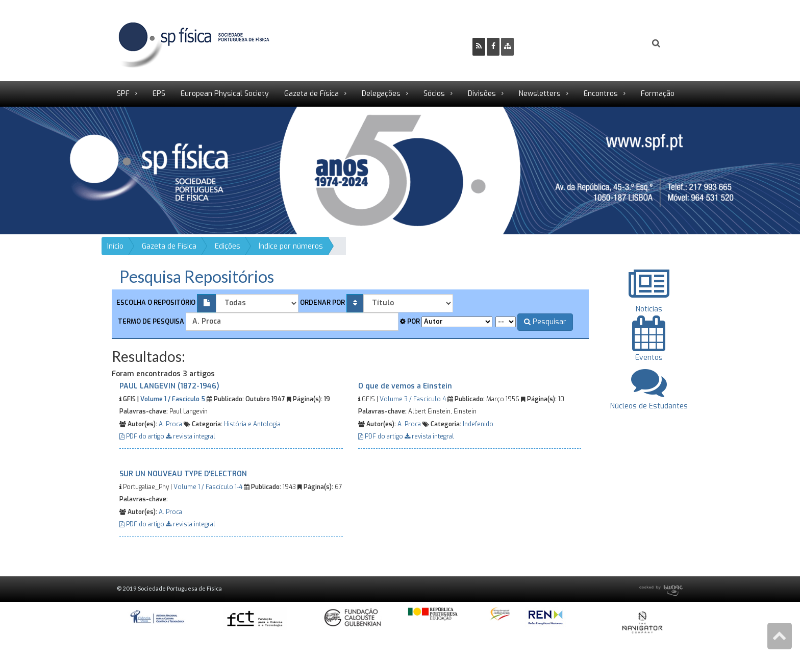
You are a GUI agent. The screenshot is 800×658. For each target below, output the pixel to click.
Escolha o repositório (155, 302)
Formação (657, 94)
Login (615, 43)
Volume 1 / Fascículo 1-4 (207, 487)
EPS (159, 94)
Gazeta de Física (311, 94)
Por (410, 321)
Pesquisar (545, 322)
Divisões (482, 94)
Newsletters (540, 94)
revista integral (190, 436)
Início (115, 246)
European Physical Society (225, 94)
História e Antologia (252, 424)
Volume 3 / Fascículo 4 (413, 399)
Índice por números (291, 246)
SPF (123, 94)
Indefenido (478, 424)
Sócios (434, 94)
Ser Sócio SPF (556, 43)
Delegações (381, 94)
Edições (227, 246)
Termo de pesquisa (150, 321)
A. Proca (170, 424)
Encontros (601, 94)
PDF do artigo (142, 436)
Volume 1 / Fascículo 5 (172, 399)
